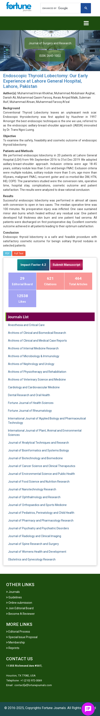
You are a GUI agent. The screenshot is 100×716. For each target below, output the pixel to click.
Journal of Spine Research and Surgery (33, 544)
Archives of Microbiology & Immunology (33, 356)
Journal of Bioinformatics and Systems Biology (38, 450)
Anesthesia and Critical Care (26, 325)
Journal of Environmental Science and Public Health (41, 473)
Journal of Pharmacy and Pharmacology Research (40, 520)
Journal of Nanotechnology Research (32, 489)
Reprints (12, 648)
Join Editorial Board (20, 608)
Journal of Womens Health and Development (37, 551)
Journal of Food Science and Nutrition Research (39, 481)
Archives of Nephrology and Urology (31, 364)
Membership (15, 642)
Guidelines (14, 597)
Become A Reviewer (20, 613)
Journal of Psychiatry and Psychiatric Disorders (38, 528)
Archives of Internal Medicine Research (33, 348)
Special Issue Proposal (21, 637)
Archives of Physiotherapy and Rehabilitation (37, 371)
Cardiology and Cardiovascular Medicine (34, 387)
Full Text (18, 253)
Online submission (19, 602)
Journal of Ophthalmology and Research (34, 497)
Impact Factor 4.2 (33, 265)
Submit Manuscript (66, 265)
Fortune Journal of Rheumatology (30, 410)
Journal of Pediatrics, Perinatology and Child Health (41, 512)
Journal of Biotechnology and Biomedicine (35, 458)
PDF (7, 253)
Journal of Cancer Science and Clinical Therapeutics (41, 466)
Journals (13, 591)
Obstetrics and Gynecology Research (32, 559)
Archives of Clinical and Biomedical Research (37, 332)
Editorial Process (18, 631)
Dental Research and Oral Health (29, 395)
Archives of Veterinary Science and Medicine (37, 379)
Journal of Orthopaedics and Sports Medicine (37, 505)
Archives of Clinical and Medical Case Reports (37, 340)
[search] (60, 8)
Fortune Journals (54, 708)
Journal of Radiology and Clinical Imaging (34, 536)
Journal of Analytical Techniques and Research (38, 442)
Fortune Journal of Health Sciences (30, 403)
